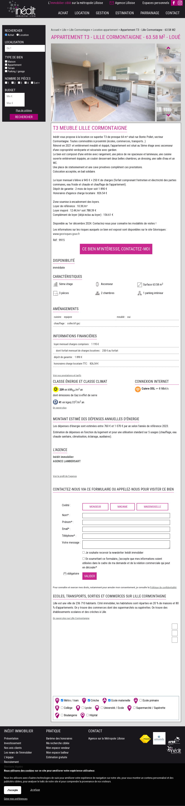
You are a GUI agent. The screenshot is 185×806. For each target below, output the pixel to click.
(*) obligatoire (71, 574)
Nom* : (66, 515)
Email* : (66, 529)
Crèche (90, 701)
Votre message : (71, 543)
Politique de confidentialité (163, 587)
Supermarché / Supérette (145, 708)
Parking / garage (15, 71)
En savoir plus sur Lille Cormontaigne (71, 618)
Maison (10, 61)
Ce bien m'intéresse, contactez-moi (116, 249)
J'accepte (12, 790)
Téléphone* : (69, 536)
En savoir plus (59, 408)
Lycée (83, 708)
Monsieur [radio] (95, 507)
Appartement (13, 65)
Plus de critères (24, 110)
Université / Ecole (109, 708)
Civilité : (66, 505)
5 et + (35, 83)
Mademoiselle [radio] (152, 507)
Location (22, 35)
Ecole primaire (146, 701)
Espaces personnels (156, 3)
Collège (63, 708)
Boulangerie (65, 716)
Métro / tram (66, 701)
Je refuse (35, 789)
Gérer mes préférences (15, 798)
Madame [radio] (123, 507)
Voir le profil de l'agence (65, 476)
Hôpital (88, 716)
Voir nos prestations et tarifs (67, 375)
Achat (9, 35)
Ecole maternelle (116, 701)
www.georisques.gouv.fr (66, 234)
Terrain (10, 68)
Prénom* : (68, 522)
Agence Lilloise (125, 3)
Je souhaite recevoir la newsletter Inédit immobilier (114, 553)
